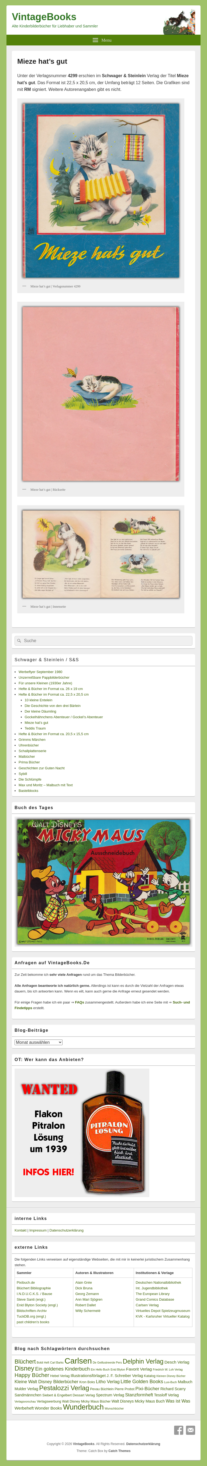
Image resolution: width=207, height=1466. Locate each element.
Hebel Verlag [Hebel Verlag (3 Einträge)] (60, 1376)
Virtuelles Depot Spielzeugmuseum (163, 1311)
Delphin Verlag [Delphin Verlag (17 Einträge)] (143, 1361)
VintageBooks (44, 16)
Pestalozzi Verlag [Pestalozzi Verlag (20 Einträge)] (64, 1388)
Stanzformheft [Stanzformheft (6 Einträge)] (139, 1394)
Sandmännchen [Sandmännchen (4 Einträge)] (28, 1395)
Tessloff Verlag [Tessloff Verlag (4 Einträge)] (166, 1395)
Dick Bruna (83, 1288)
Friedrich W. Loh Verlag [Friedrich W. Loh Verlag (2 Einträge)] (168, 1369)
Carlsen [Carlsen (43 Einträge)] (78, 1360)
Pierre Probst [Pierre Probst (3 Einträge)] (124, 1389)
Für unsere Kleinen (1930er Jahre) (45, 683)
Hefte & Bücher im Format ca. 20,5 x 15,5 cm (54, 734)
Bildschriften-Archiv (32, 1311)
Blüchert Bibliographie (34, 1288)
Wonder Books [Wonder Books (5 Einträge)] (48, 1408)
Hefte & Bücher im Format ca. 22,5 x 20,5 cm (54, 694)
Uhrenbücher (29, 745)
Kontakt (20, 1230)
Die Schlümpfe (30, 779)
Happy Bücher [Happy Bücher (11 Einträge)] (32, 1375)
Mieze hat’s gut (36, 723)
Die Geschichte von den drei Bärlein (53, 706)
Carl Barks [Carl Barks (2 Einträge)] (57, 1362)
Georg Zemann (87, 1294)
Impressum (38, 1230)
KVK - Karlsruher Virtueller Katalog (163, 1316)
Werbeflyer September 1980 (40, 672)
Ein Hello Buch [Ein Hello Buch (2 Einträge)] (100, 1369)
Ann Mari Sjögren (88, 1299)
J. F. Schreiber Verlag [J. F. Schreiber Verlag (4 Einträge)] (125, 1376)
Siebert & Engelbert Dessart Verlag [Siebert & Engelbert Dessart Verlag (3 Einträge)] (68, 1395)
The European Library (153, 1294)
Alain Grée (83, 1282)
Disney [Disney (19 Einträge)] (24, 1368)
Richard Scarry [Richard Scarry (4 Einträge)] (173, 1389)
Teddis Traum (35, 728)
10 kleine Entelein (39, 700)
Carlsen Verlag (147, 1305)
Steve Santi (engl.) (31, 1299)
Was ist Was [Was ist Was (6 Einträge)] (178, 1401)
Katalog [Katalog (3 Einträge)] (150, 1376)
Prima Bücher (29, 762)
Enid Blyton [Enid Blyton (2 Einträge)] (118, 1369)
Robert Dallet (85, 1305)
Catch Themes (119, 1451)
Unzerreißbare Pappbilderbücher (44, 677)
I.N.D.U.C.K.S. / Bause (34, 1294)
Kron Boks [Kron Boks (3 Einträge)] (87, 1382)
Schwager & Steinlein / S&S (47, 659)
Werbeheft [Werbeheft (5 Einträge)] (24, 1408)
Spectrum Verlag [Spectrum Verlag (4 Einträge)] (110, 1395)
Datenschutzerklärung (67, 1230)
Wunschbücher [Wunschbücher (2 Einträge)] (114, 1408)
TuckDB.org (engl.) (31, 1316)
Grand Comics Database (155, 1299)
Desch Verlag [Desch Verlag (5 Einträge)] (176, 1362)
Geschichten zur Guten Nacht (42, 768)
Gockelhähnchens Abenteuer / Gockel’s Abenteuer (64, 717)
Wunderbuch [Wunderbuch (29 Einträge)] (83, 1407)
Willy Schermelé (87, 1311)
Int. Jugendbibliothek (152, 1288)
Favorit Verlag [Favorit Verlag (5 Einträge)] (139, 1369)
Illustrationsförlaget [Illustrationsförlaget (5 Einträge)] (88, 1375)
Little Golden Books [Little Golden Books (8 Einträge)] (141, 1381)
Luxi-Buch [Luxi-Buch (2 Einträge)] (170, 1382)
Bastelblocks (28, 791)
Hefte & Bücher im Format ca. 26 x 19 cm (51, 689)
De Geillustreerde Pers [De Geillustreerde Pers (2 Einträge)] (107, 1362)
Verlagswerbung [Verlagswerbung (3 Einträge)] (49, 1401)
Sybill (23, 774)
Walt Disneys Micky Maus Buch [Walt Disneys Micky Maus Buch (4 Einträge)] (138, 1401)
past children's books (33, 1322)
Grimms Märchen (32, 740)
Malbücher (27, 757)
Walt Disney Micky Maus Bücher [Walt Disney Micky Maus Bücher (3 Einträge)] (86, 1401)
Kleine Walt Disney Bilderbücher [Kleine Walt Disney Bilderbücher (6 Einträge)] (46, 1381)
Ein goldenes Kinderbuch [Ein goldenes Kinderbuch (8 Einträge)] (62, 1369)
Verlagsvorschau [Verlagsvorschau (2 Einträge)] (25, 1401)
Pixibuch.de (26, 1282)
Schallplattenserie (32, 751)
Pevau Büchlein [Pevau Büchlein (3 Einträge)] (101, 1389)
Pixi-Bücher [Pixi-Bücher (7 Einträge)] (147, 1388)
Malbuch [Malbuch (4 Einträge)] (185, 1382)
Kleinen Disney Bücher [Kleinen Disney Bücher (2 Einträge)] (170, 1376)
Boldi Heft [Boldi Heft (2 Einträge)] (43, 1362)
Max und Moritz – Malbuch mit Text (46, 785)
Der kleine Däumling (40, 711)
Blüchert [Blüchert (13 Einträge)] (25, 1361)
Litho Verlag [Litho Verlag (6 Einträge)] (108, 1381)
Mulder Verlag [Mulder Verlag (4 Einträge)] (26, 1389)
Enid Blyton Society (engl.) (37, 1305)
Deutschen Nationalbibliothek (158, 1282)
